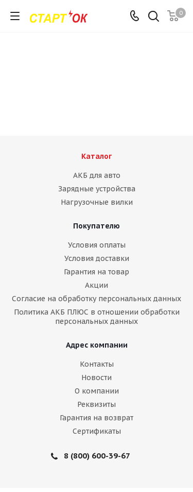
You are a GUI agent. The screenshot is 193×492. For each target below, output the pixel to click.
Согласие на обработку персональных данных (96, 298)
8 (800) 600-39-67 (97, 456)
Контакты (97, 364)
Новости (96, 377)
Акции (96, 285)
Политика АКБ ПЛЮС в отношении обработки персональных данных (97, 316)
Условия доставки (96, 258)
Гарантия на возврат (96, 417)
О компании (97, 391)
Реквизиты (96, 404)
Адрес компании (97, 345)
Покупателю (96, 226)
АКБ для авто (96, 175)
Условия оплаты (97, 245)
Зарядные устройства (96, 188)
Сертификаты (97, 431)
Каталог (96, 156)
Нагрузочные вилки (97, 202)
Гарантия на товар (96, 271)
